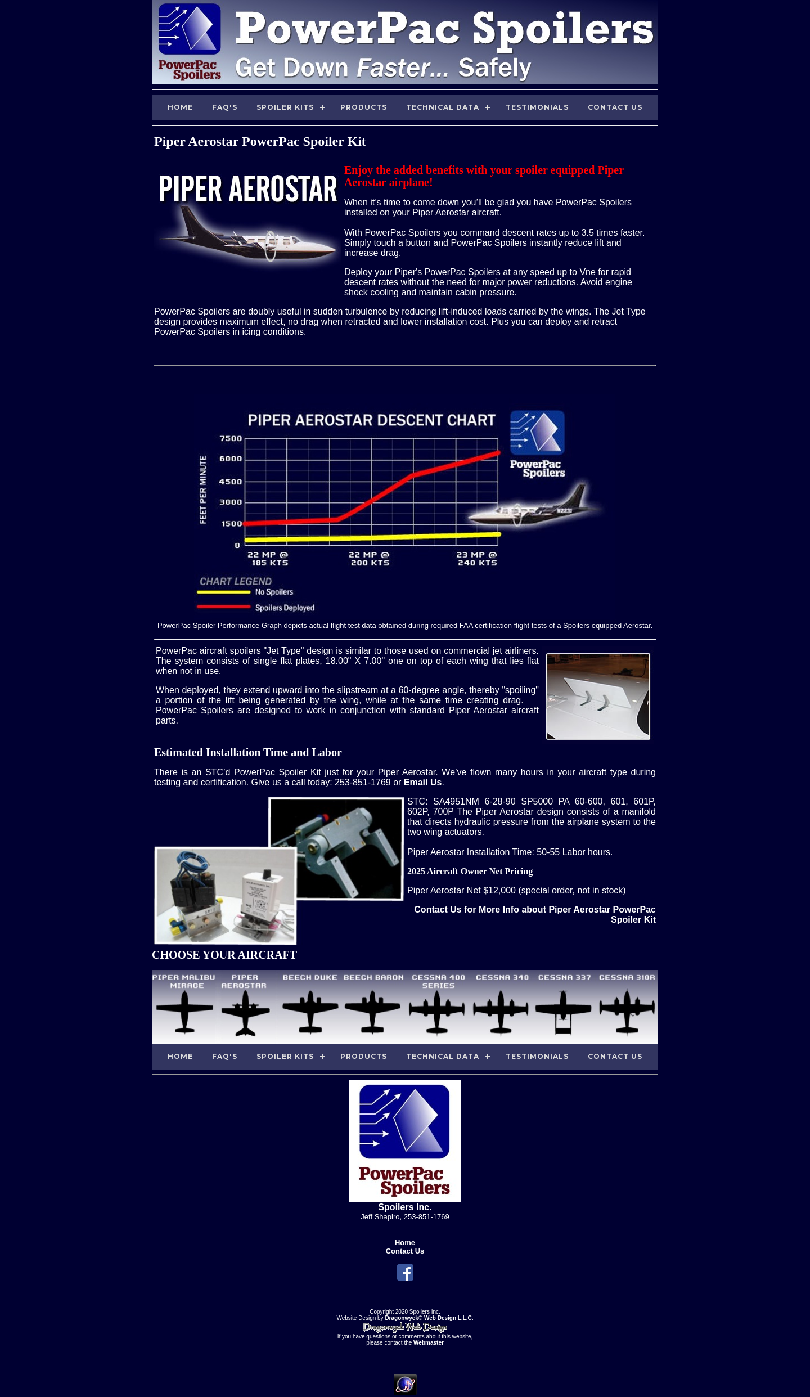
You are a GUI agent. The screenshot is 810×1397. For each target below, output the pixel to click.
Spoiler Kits (285, 107)
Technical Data (442, 107)
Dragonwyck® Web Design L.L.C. (429, 1318)
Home (180, 107)
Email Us (423, 782)
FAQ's (224, 107)
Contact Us (615, 107)
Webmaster (428, 1343)
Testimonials (537, 107)
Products (363, 107)
